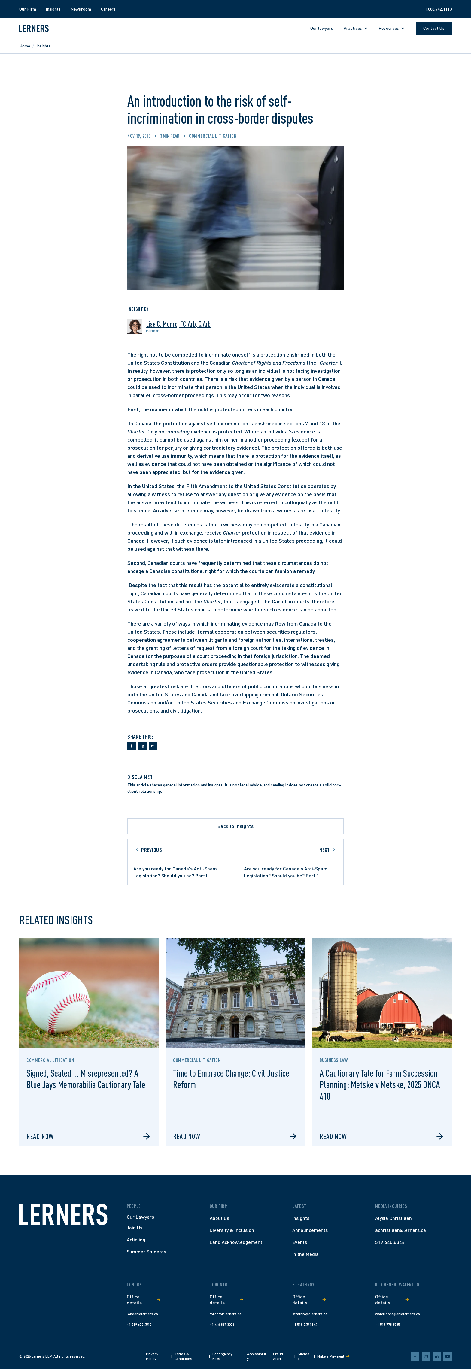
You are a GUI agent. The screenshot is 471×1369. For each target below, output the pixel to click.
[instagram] (426, 1356)
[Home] (63, 1214)
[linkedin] (437, 1356)
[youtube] (447, 1356)
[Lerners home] (34, 28)
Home (24, 45)
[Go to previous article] (180, 862)
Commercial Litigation (212, 136)
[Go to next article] (291, 862)
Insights (43, 45)
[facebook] (415, 1356)
